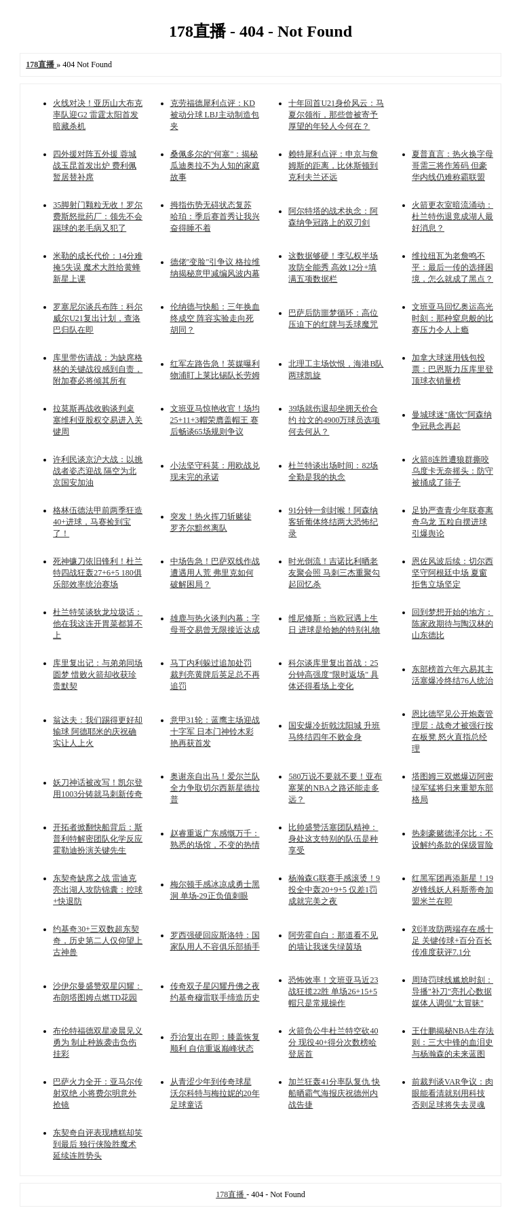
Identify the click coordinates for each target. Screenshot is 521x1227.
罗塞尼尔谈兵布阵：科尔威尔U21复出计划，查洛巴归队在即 (97, 318)
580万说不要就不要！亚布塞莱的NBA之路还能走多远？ (335, 788)
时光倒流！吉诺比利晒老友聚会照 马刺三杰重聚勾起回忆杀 (334, 572)
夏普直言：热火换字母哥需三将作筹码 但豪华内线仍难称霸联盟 (452, 165)
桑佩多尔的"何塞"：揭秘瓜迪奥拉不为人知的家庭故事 (215, 165)
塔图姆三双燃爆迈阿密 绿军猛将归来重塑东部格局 (452, 788)
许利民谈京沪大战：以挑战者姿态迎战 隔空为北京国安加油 (97, 471)
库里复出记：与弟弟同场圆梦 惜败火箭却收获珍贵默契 (97, 674)
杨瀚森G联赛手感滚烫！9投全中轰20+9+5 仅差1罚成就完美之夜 (334, 889)
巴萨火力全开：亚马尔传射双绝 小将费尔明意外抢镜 (97, 1093)
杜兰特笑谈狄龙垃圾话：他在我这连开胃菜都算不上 (97, 623)
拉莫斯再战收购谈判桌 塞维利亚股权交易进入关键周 (97, 420)
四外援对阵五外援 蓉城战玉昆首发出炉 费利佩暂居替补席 (94, 165)
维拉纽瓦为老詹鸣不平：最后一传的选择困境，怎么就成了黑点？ (452, 267)
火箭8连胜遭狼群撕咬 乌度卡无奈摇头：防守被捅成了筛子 (452, 471)
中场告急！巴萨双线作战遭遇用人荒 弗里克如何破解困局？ (215, 572)
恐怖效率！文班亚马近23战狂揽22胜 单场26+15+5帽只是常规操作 (333, 991)
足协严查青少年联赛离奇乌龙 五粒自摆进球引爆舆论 (452, 522)
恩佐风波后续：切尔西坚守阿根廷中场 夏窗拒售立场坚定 (452, 572)
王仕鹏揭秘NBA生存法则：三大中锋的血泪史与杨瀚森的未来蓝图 (453, 1042)
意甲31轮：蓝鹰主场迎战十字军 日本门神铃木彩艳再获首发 (215, 731)
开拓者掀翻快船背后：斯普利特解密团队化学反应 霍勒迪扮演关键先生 (97, 839)
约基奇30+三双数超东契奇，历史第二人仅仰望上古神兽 (97, 940)
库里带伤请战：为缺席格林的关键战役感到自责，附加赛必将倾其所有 (97, 369)
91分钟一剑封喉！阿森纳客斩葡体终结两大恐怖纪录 (333, 522)
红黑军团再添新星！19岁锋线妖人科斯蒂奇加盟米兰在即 (452, 889)
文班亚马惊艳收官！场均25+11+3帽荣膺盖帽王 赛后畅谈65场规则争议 (215, 420)
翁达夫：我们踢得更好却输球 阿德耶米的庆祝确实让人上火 (97, 731)
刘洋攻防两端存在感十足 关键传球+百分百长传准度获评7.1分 (452, 940)
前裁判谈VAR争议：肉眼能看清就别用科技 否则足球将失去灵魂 (452, 1093)
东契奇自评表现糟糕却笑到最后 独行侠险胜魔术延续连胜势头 (97, 1144)
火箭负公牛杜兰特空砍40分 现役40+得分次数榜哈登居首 (333, 1042)
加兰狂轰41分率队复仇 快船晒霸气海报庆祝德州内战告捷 (334, 1093)
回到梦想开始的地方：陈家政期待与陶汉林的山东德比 (452, 623)
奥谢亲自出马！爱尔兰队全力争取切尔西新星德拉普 (215, 788)
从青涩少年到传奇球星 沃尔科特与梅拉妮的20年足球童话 (215, 1093)
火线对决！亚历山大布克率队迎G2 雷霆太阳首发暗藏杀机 (97, 114)
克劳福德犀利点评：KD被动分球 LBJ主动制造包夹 (214, 114)
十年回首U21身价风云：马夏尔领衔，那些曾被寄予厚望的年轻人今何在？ (336, 114)
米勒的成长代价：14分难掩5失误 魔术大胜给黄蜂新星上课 (97, 267)
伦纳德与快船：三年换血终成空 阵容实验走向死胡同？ (215, 318)
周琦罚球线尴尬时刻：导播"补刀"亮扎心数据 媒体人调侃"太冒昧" (452, 991)
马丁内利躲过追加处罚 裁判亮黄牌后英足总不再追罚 (215, 674)
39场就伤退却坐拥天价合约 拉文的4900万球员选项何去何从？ (334, 420)
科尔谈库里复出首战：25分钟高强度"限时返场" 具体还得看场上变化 (333, 674)
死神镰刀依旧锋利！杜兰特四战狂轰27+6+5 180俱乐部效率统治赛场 (97, 572)
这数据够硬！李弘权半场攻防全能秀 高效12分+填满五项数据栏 (333, 267)
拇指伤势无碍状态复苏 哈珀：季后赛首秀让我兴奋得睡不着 (215, 216)
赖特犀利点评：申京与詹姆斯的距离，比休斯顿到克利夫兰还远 (333, 165)
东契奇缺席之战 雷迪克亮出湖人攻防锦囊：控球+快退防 (97, 889)
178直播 (231, 1194)
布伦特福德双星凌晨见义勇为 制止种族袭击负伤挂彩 (97, 1042)
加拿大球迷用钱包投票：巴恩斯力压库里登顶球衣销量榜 (452, 369)
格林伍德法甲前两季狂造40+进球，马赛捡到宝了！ (97, 522)
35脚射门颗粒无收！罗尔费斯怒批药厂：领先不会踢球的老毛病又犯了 (97, 216)
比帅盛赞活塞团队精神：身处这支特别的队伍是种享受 (333, 839)
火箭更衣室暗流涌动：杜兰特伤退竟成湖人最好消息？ (452, 216)
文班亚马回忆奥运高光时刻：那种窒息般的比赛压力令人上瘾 (452, 318)
